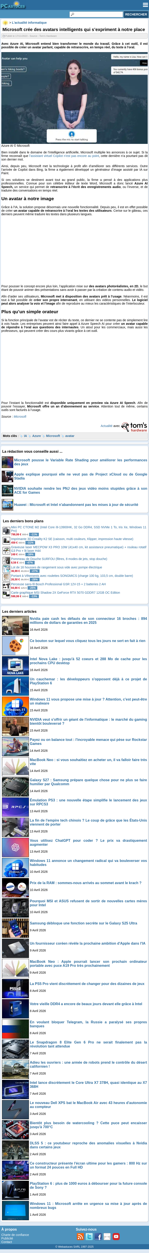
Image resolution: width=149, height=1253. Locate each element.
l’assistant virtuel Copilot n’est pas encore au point (64, 156)
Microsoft (20, 416)
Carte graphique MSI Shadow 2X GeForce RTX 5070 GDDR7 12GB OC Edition (65, 592)
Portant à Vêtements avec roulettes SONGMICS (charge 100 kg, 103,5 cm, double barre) (72, 576)
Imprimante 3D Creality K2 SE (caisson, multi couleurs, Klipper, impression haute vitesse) (72, 539)
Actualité (107, 426)
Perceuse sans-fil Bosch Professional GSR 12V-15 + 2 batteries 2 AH (58, 584)
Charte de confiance (15, 1235)
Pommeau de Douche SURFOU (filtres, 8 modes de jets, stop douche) (59, 559)
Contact (6, 1242)
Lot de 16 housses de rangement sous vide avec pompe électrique (56, 567)
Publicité (7, 1238)
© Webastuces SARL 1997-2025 (74, 1246)
